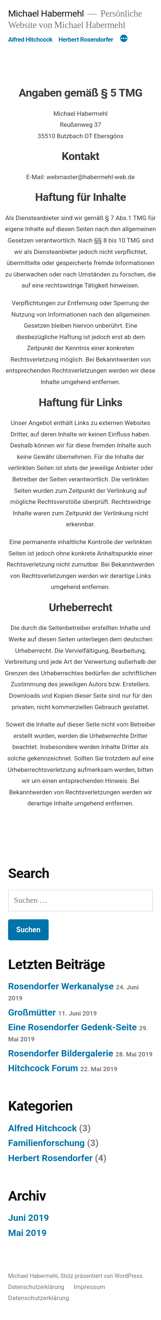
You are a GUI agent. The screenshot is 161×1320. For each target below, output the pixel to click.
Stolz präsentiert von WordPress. (102, 1275)
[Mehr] (123, 39)
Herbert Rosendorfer (86, 39)
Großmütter (32, 1012)
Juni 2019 (28, 1217)
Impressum (89, 1287)
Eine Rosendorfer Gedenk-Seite (72, 1027)
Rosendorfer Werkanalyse (61, 986)
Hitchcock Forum (43, 1068)
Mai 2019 (27, 1232)
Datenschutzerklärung (36, 1287)
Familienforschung (46, 1143)
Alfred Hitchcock (30, 39)
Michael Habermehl (46, 13)
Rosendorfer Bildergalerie (60, 1053)
